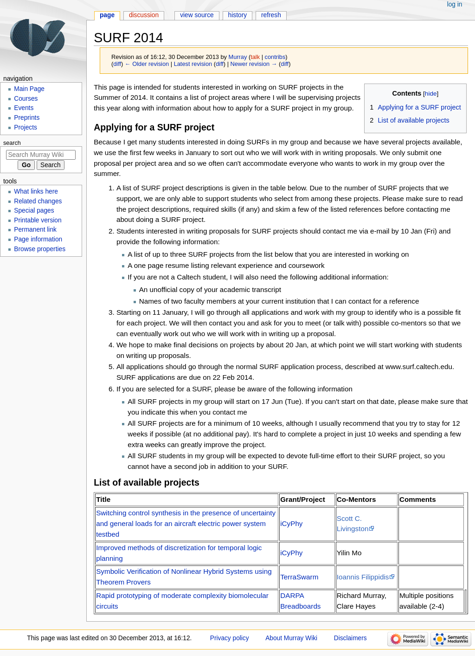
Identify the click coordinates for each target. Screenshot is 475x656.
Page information (38, 239)
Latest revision (193, 63)
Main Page (29, 88)
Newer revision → (254, 63)
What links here (36, 191)
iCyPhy (291, 523)
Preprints (26, 117)
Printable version (37, 220)
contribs (275, 56)
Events (23, 107)
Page (107, 15)
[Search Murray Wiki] (41, 155)
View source (197, 15)
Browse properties (39, 249)
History (237, 15)
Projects (25, 127)
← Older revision (147, 63)
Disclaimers (350, 638)
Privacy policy (229, 638)
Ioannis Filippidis (363, 577)
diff (117, 63)
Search (12, 143)
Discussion (144, 15)
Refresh (271, 15)
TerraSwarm (299, 577)
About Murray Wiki (291, 638)
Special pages (34, 210)
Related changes (38, 201)
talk (255, 56)
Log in (454, 4)
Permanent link (35, 229)
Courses (26, 98)
